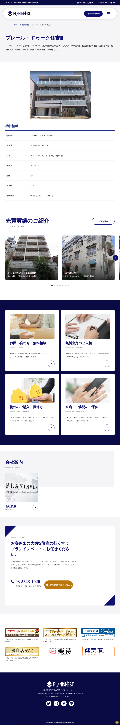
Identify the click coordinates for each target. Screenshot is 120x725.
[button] (52, 285)
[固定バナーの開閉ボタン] (117, 722)
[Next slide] (115, 258)
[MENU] (108, 13)
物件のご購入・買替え (85, 3)
